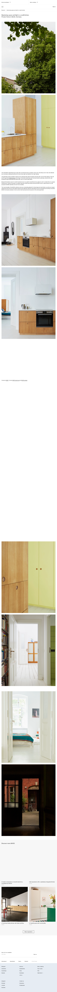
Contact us (21, 981)
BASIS (7, 380)
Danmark (26, 961)
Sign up (35, 954)
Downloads (21, 972)
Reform (54, 6)
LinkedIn (3, 985)
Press (20, 970)
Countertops (4, 970)
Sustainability (22, 968)
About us (21, 966)
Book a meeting (40, 966)
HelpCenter (40, 972)
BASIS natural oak (16, 380)
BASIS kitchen (12, 178)
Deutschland (12, 961)
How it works (39, 968)
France (19, 961)
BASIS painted (24, 380)
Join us (20, 975)
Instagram (3, 981)
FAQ (38, 970)
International (4, 961)
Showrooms (21, 983)
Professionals (22, 985)
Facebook (3, 987)
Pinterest (3, 983)
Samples (3, 972)
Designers (3, 966)
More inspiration (28, 931)
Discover (3, 10)
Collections (4, 968)
